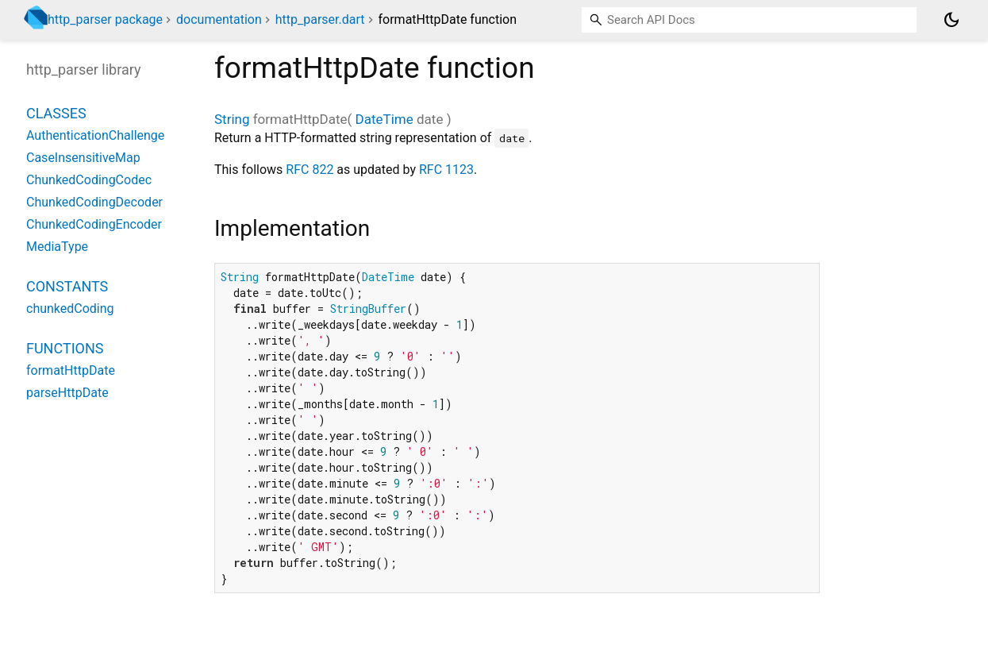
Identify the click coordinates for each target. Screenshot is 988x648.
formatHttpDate (70, 370)
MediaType (57, 246)
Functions (64, 348)
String (231, 119)
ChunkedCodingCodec (89, 179)
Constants (67, 286)
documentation (219, 19)
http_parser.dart (320, 19)
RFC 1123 (446, 169)
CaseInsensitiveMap (83, 157)
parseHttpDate (67, 392)
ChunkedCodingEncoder (94, 224)
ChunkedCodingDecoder (94, 202)
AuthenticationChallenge (95, 135)
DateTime (384, 119)
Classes (56, 113)
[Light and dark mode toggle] (951, 20)
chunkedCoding (70, 308)
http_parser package (105, 19)
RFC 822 (309, 169)
